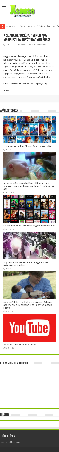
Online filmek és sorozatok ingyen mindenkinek (29, 225)
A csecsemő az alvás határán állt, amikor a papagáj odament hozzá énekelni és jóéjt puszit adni (29, 186)
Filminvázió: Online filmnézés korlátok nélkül (27, 146)
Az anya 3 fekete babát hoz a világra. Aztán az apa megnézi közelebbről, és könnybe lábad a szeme (28, 305)
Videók (23, 45)
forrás (6, 90)
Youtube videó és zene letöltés (19, 344)
